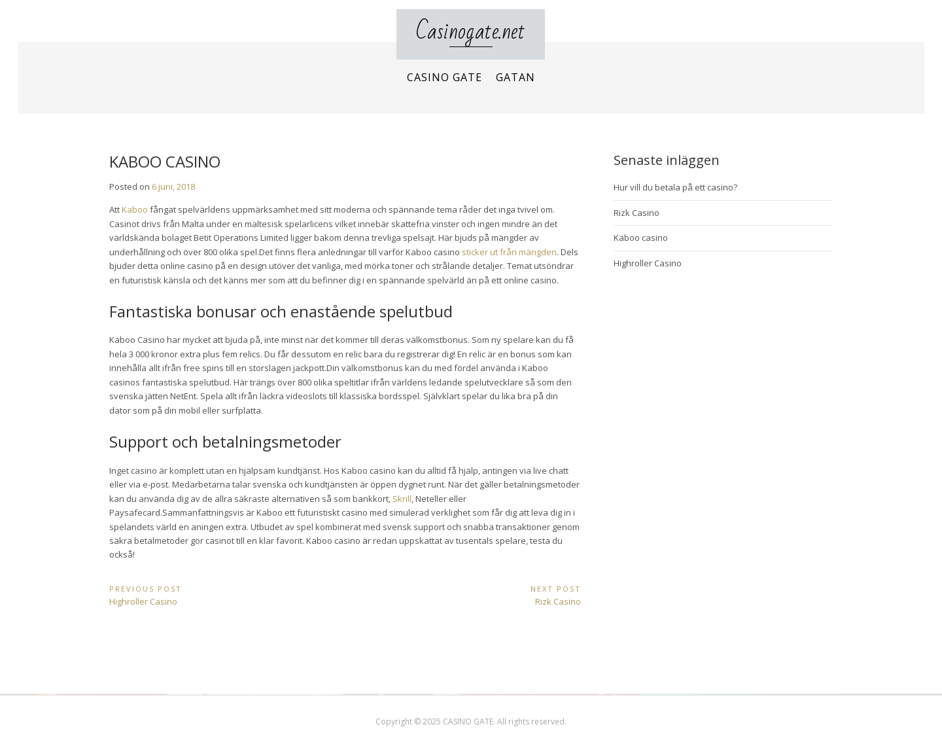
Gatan (515, 77)
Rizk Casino (636, 213)
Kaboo (135, 209)
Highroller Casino (648, 263)
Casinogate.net (470, 31)
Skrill (401, 499)
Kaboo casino (641, 237)
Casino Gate (444, 77)
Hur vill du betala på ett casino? (675, 187)
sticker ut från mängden (509, 252)
